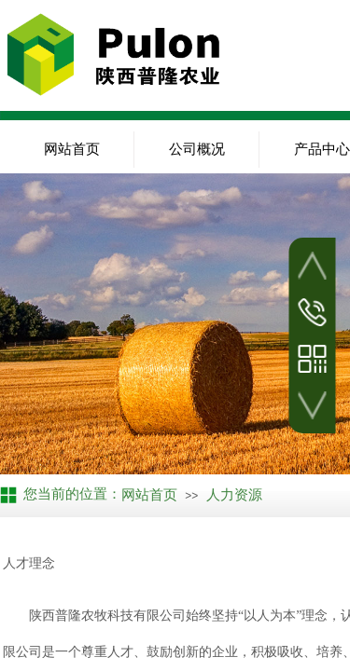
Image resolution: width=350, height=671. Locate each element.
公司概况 (197, 149)
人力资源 (234, 494)
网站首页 (72, 149)
